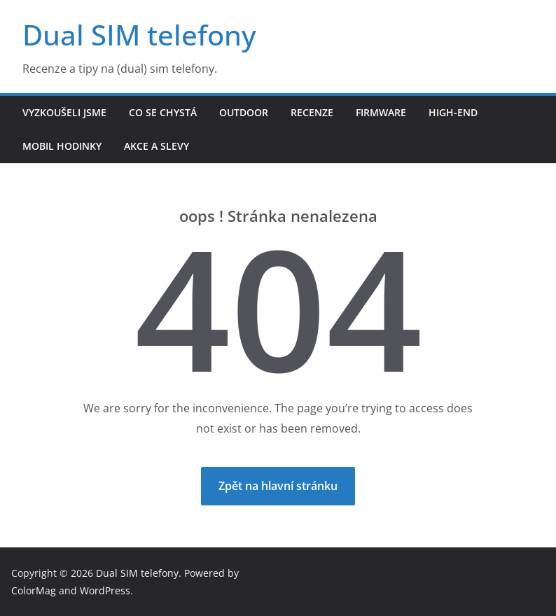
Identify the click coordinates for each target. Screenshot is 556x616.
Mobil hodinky (62, 146)
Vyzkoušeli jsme (64, 112)
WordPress (105, 590)
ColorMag (33, 590)
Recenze (312, 112)
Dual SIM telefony (139, 34)
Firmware (381, 112)
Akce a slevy (156, 146)
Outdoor (243, 112)
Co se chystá (163, 112)
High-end (453, 112)
